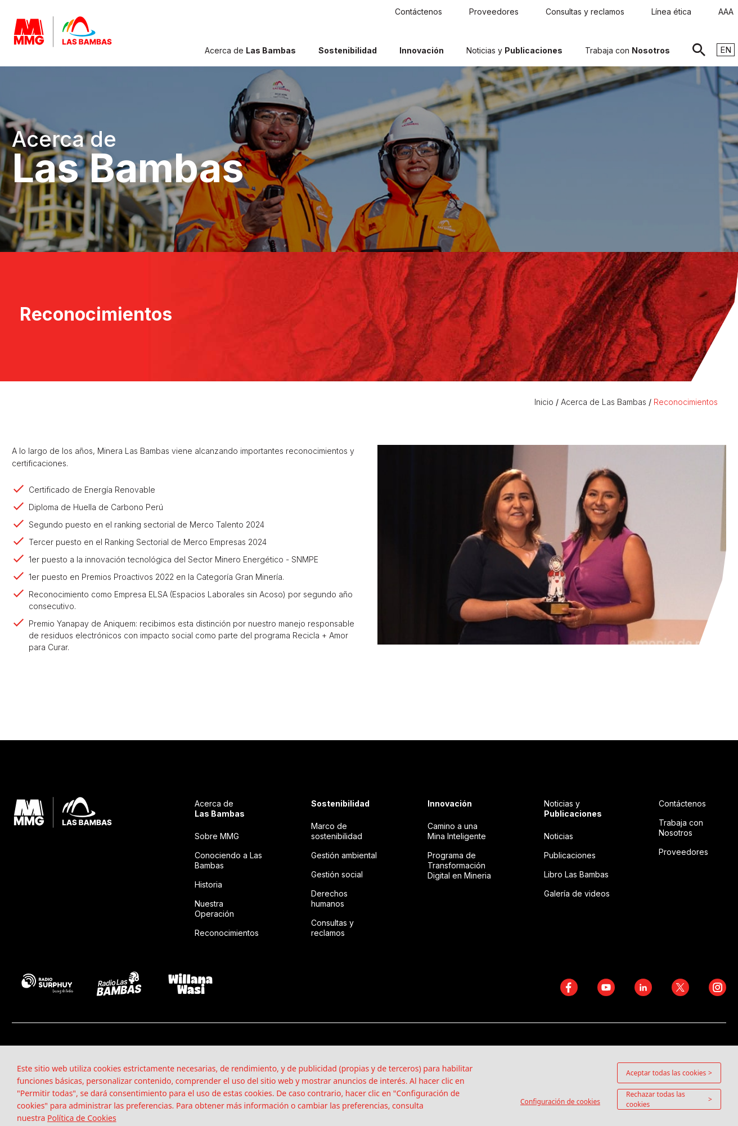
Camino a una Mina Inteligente (457, 831)
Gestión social (337, 874)
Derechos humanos (329, 898)
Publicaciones (570, 855)
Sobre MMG (217, 836)
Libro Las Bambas (576, 874)
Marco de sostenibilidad (336, 831)
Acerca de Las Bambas (603, 402)
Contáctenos (682, 803)
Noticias (558, 836)
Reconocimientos (686, 402)
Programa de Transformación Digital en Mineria (459, 865)
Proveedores (683, 852)
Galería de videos (577, 893)
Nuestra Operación (214, 908)
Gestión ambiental (344, 855)
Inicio (545, 402)
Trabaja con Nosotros (681, 827)
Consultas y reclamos (332, 928)
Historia (208, 884)
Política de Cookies (81, 1118)
